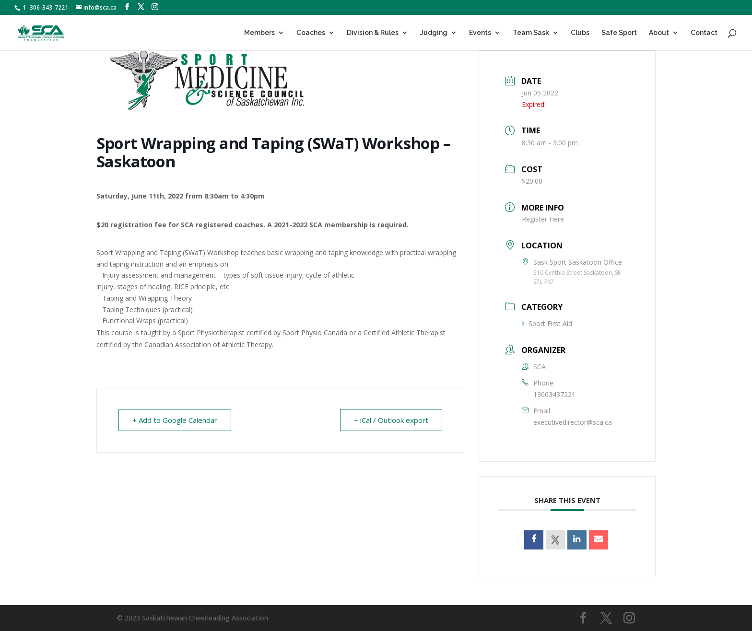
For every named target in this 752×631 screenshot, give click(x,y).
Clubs (580, 32)
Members (259, 32)
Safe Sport (619, 32)
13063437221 (554, 394)
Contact (704, 32)
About (659, 32)
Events (480, 32)
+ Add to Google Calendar (174, 420)
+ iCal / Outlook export (391, 420)
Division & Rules (373, 32)
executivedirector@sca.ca (572, 422)
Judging (433, 32)
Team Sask (531, 32)
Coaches (310, 32)
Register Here (543, 218)
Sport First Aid (547, 323)
